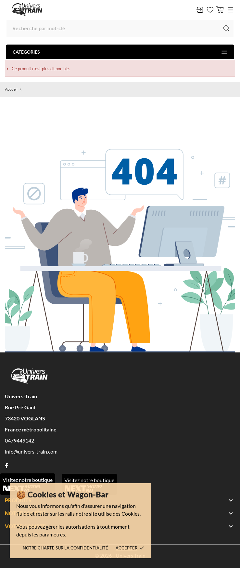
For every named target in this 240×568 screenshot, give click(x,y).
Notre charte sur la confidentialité (65, 547)
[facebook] (6, 465)
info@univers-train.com (31, 451)
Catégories (120, 52)
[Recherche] (120, 28)
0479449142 (19, 440)
